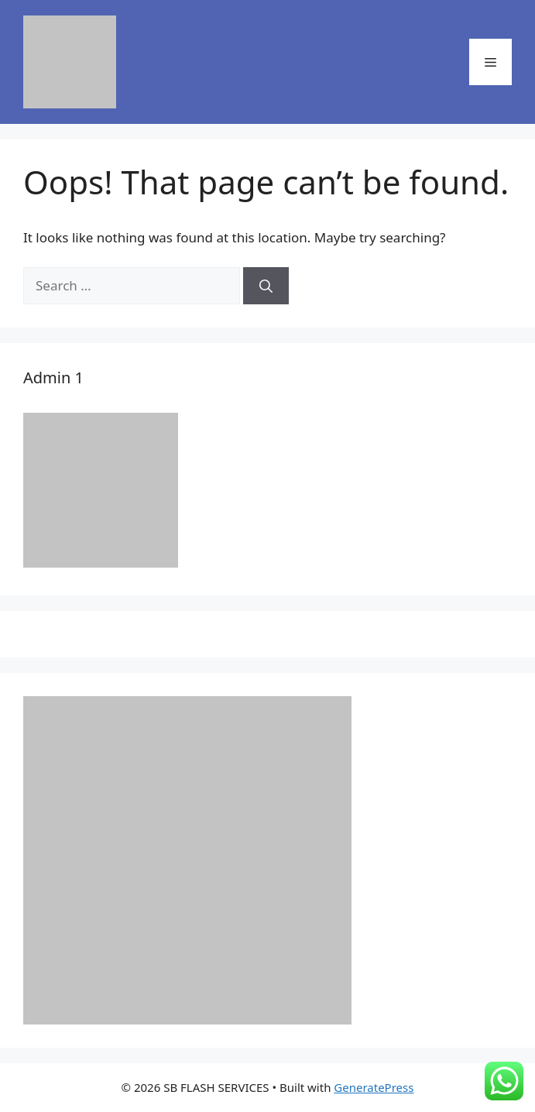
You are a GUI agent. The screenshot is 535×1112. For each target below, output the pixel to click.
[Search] (266, 285)
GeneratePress (373, 1087)
